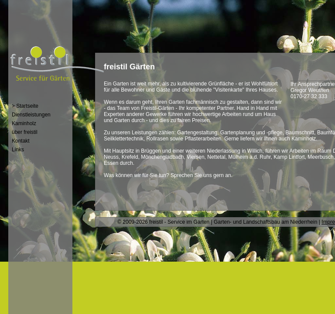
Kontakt (21, 141)
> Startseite (25, 106)
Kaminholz (24, 123)
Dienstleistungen (31, 115)
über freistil (25, 132)
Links (18, 150)
